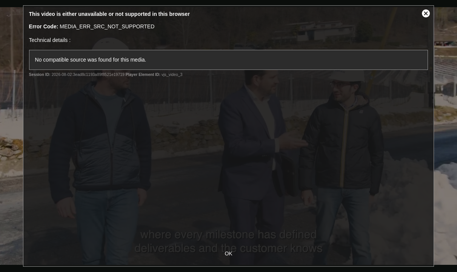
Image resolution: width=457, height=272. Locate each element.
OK (228, 253)
